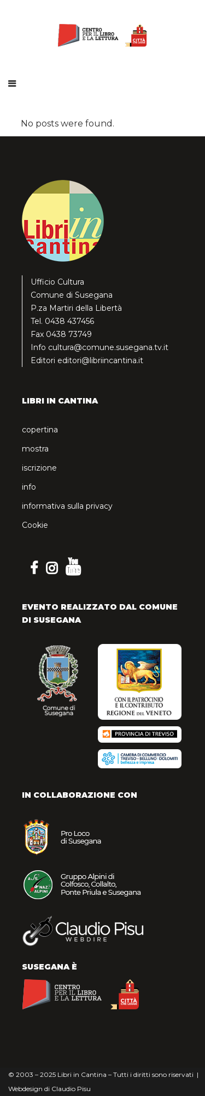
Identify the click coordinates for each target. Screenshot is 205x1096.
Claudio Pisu (71, 1089)
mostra (35, 449)
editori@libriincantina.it (100, 360)
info (29, 487)
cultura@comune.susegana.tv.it (108, 347)
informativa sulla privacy (67, 506)
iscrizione (39, 468)
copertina (40, 430)
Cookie (35, 525)
